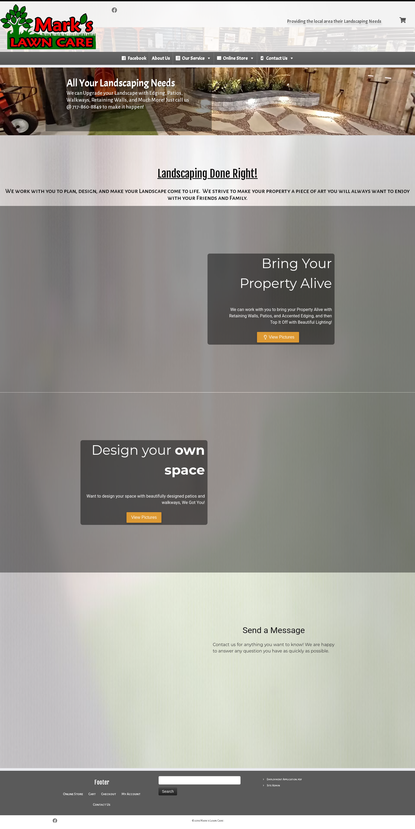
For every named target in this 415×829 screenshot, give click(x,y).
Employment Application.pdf (284, 779)
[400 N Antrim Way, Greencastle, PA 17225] (141, 670)
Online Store (235, 58)
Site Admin (273, 785)
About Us (161, 58)
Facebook (137, 58)
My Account (131, 794)
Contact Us (276, 58)
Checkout (108, 794)
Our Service (193, 58)
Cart (92, 794)
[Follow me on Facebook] (116, 10)
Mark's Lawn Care (211, 820)
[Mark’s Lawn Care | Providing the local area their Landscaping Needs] (48, 26)
